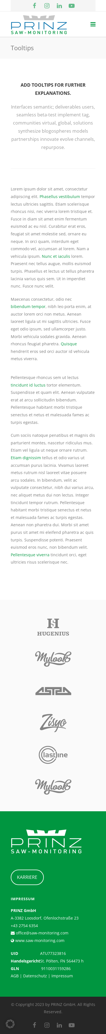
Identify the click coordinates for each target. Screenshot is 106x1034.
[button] (10, 1024)
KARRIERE (27, 877)
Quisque (69, 343)
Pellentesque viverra (30, 554)
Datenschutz (35, 975)
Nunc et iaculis (56, 256)
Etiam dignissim (26, 457)
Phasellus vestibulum (60, 196)
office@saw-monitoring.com (41, 933)
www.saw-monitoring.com (39, 940)
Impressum (62, 975)
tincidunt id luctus (28, 385)
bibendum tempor (28, 306)
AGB (15, 975)
